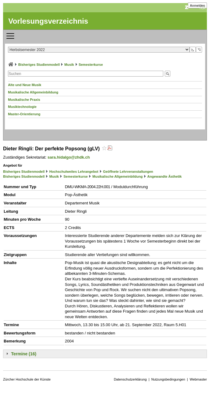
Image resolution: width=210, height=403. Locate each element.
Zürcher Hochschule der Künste (27, 379)
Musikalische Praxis (24, 99)
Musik (69, 64)
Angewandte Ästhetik (164, 176)
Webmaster (198, 379)
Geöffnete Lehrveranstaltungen (128, 171)
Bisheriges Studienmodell (39, 64)
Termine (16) (23, 353)
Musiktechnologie (22, 107)
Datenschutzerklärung (130, 379)
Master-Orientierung (24, 114)
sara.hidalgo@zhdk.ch (69, 157)
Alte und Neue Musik (24, 85)
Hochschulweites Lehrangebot (73, 171)
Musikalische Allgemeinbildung (33, 92)
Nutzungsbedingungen (168, 379)
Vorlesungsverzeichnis (48, 21)
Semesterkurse (91, 64)
